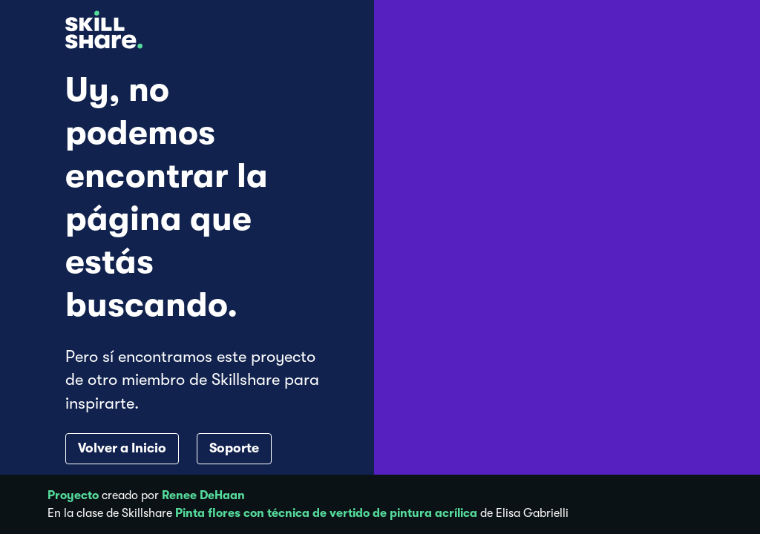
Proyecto (73, 495)
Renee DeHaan (203, 495)
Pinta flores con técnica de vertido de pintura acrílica (326, 513)
